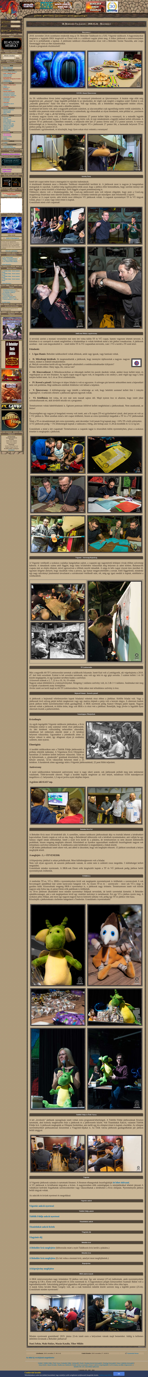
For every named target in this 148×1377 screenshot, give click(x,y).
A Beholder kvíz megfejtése (42, 1248)
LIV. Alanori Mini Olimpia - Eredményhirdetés (9, 258)
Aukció (5, 86)
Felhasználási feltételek (9, 147)
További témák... (6, 302)
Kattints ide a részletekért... (11, 195)
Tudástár (5, 105)
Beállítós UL (6, 87)
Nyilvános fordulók (8, 126)
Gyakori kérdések (8, 146)
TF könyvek (6, 139)
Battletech (68, 1365)
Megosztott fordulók (8, 125)
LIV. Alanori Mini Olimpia (10, 261)
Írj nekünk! (12, 450)
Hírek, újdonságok (8, 67)
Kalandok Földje (66, 1363)
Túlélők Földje (47, 1363)
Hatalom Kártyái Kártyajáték (93, 1363)
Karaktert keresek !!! (8, 289)
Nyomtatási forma (132, 1353)
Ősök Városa (56, 1363)
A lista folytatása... (7, 264)
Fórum (91, 1365)
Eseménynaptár (7, 90)
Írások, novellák (7, 136)
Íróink (74, 1365)
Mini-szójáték (7, 112)
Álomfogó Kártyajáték (109, 1363)
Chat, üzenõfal (7, 117)
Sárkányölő (75, 1363)
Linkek (5, 138)
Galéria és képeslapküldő (101, 1365)
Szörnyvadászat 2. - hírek (10, 299)
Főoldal (40, 1363)
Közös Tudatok (7, 119)
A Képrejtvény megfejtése (41, 1268)
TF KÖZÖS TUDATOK (9, 291)
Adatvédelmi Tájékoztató (7, 170)
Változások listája (8, 68)
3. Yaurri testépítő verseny (10, 260)
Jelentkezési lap (7, 76)
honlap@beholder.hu (11, 437)
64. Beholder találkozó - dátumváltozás (9, 293)
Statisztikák (6, 99)
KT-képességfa (7, 122)
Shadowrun (61, 1365)
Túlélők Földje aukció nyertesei (44, 1216)
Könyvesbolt (42, 1365)
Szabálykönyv (7, 80)
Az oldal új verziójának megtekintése (40, 1358)
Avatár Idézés (6, 295)
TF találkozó (6, 130)
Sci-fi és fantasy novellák (116, 1365)
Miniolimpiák (7, 128)
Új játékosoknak (7, 81)
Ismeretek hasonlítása (9, 93)
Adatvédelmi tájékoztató (92, 1367)
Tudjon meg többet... (106, 1375)
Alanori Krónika (52, 1365)
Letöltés (5, 142)
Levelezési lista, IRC (8, 124)
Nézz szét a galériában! (11, 251)
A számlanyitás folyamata (10, 72)
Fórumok (5, 118)
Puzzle (5, 113)
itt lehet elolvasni (121, 1182)
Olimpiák (5, 129)
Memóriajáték (7, 111)
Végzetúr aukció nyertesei (41, 1206)
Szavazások (6, 101)
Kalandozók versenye (9, 94)
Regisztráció (128, 1365)
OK (119, 1374)
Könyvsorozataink (82, 1365)
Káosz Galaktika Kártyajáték (125, 1363)
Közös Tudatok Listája (9, 121)
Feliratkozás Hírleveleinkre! (10, 154)
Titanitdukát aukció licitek (42, 1227)
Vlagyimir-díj (35, 1237)
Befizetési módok (7, 74)
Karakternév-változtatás (9, 95)
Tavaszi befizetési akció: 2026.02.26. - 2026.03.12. (9, 297)
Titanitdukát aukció (8, 103)
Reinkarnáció (7, 98)
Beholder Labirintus (8, 109)
